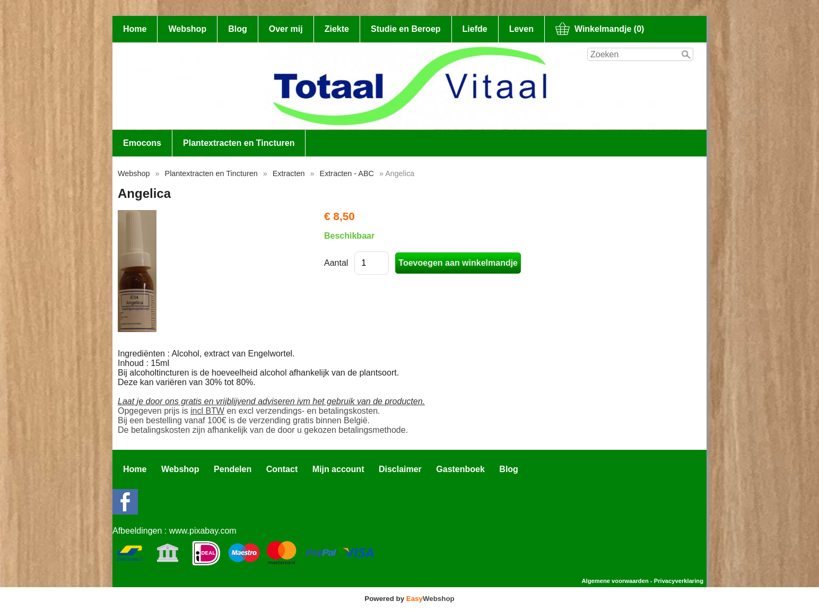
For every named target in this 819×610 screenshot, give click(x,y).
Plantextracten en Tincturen (238, 142)
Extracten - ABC (347, 173)
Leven (521, 28)
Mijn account (338, 469)
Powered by (409, 599)
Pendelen (232, 469)
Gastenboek (460, 469)
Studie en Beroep (406, 28)
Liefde (475, 28)
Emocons (142, 142)
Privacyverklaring (678, 581)
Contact (282, 469)
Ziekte (337, 28)
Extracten (289, 173)
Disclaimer (400, 469)
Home (134, 28)
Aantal (336, 262)
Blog (237, 28)
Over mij (286, 28)
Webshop (187, 28)
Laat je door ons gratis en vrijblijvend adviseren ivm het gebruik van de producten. (271, 401)
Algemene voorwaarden (615, 581)
